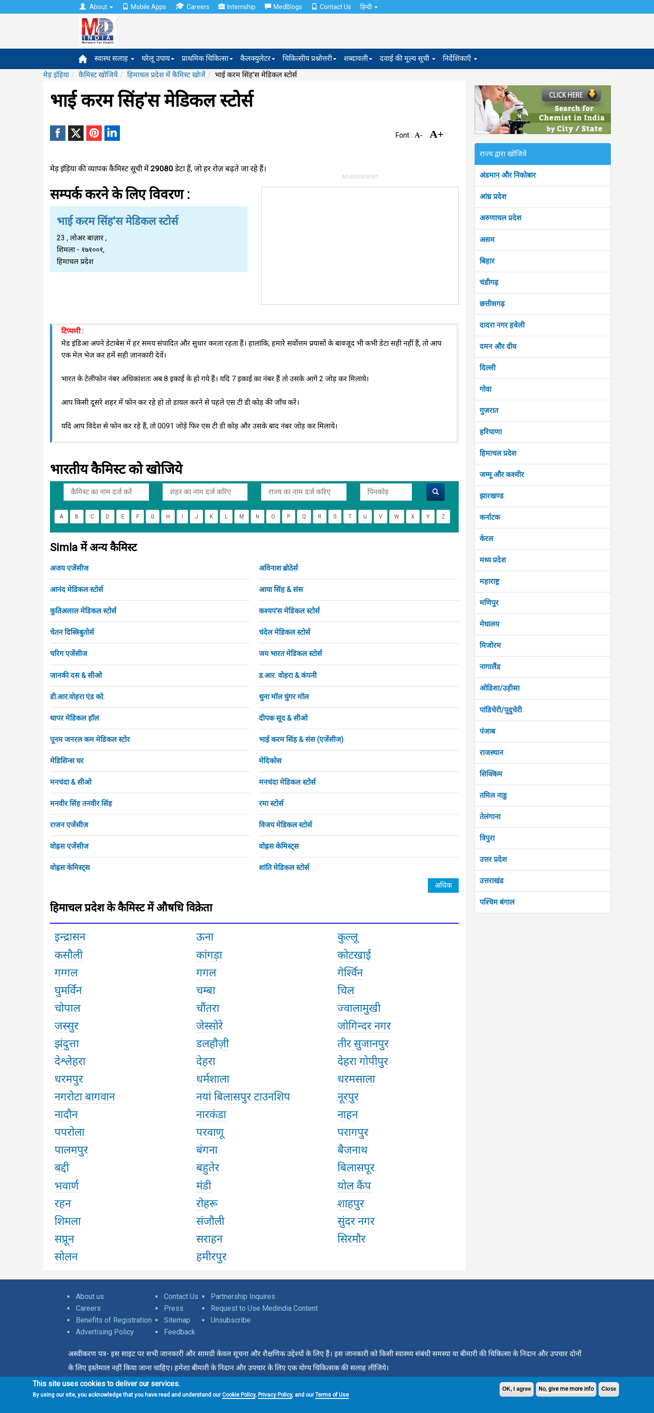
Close (608, 1389)
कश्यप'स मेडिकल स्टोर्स (289, 611)
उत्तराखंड (492, 880)
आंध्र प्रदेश (493, 196)
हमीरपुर (211, 1256)
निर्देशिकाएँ (460, 58)
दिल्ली (487, 367)
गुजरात (489, 410)
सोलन (66, 1256)
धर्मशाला (212, 1079)
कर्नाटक (490, 517)
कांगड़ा (209, 955)
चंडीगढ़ (489, 282)
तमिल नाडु (493, 795)
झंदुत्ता (66, 1043)
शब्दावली (358, 58)
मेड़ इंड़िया (56, 74)
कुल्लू (347, 936)
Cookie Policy (238, 1395)
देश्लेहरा (69, 1061)
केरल (486, 538)
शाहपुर (350, 1203)
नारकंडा (211, 1114)
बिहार (487, 261)
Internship (237, 6)
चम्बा (205, 990)
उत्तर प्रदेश (493, 859)
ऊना (204, 936)
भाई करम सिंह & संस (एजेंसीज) (301, 739)
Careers (192, 6)
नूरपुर (348, 1096)
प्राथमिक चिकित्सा (207, 58)
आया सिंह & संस (281, 589)
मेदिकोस (270, 760)
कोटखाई (354, 955)
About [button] (96, 6)
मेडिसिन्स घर (67, 760)
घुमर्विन (68, 990)
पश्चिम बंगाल (497, 902)
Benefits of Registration (114, 1320)
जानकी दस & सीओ (76, 675)
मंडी (203, 1185)
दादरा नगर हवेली (502, 325)
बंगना (207, 1150)
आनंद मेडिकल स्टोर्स (76, 589)
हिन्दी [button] (369, 6)
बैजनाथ (352, 1150)
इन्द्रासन (69, 936)
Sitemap (177, 1320)
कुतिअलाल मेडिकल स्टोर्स (83, 611)
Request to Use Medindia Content (264, 1308)
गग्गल (66, 972)
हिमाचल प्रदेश (498, 453)
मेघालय (489, 624)
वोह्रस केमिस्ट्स (279, 846)
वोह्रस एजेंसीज (69, 846)
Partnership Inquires (243, 1296)
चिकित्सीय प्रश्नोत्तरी (309, 58)
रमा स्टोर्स (271, 803)
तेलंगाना (490, 816)
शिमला (67, 1221)
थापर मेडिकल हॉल (74, 718)
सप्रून (64, 1239)
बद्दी (61, 1167)
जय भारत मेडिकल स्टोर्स (290, 653)
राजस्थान (491, 752)
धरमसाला (356, 1079)
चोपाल (67, 1008)
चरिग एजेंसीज (68, 653)
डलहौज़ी (212, 1043)
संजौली (210, 1221)
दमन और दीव (498, 346)
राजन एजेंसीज (69, 825)
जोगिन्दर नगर (364, 1026)
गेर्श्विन (350, 972)
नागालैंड (490, 666)
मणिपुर (489, 602)
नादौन (66, 1114)
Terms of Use (332, 1395)
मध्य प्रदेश (493, 560)
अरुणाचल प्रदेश (500, 218)
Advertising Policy (105, 1332)
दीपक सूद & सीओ (283, 718)
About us (90, 1296)
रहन (62, 1203)
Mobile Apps (144, 6)
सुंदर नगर (356, 1221)
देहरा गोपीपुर (362, 1061)
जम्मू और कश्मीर (502, 474)
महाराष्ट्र (489, 581)
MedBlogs (283, 6)
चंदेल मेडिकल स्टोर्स (284, 632)
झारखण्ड (492, 496)
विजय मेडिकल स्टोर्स (285, 825)
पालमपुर (71, 1150)
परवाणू (209, 1132)
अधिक (443, 885)
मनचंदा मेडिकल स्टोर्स (287, 782)
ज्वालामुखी (359, 1008)
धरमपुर (68, 1079)
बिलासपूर (356, 1167)
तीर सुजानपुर (363, 1043)
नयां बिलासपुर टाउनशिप (243, 1096)
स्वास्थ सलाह (114, 58)
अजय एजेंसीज (69, 568)
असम (487, 239)
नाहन (347, 1114)
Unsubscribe (231, 1320)
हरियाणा (491, 432)
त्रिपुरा (487, 838)
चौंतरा (207, 1008)
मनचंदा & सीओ (70, 782)
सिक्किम (491, 774)
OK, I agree (516, 1389)
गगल (206, 972)
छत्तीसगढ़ (492, 303)
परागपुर (352, 1132)
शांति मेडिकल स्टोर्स (284, 867)
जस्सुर (66, 1026)
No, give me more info (566, 1389)
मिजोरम (490, 645)
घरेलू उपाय (158, 58)
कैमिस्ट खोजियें (98, 74)
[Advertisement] (360, 244)
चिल (345, 990)
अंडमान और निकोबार (508, 175)
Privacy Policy (275, 1395)
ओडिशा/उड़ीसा (500, 688)
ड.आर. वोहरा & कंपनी (288, 675)
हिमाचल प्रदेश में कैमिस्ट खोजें (166, 74)
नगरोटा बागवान (84, 1096)
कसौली (68, 955)
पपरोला (69, 1132)
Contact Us (331, 6)
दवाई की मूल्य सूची (408, 58)
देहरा (205, 1061)
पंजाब (487, 731)
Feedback (179, 1332)
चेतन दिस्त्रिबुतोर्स (72, 632)
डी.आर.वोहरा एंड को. (77, 696)
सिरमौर (351, 1239)
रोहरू (207, 1203)
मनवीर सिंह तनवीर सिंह (81, 803)
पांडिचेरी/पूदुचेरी (501, 710)
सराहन (209, 1239)
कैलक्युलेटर (257, 58)
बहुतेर (207, 1167)
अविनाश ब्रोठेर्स (278, 568)
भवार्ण (66, 1185)
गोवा (485, 389)
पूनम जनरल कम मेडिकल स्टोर (90, 739)
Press (173, 1308)
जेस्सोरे (209, 1026)
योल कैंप (354, 1185)
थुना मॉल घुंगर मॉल (284, 696)
